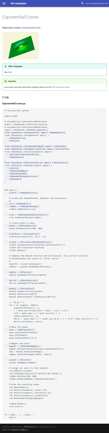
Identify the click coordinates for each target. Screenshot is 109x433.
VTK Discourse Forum (61, 87)
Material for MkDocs (19, 430)
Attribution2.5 (29, 427)
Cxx (9, 72)
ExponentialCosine (31, 27)
